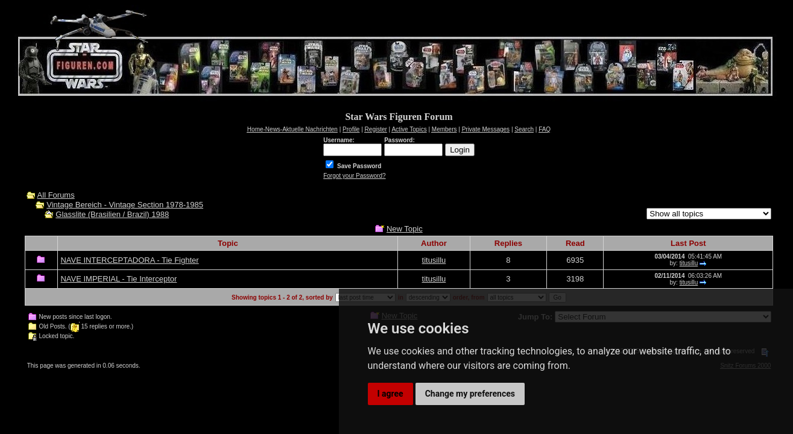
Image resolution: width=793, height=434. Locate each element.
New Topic (405, 228)
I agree (390, 393)
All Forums (56, 195)
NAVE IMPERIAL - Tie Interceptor (118, 278)
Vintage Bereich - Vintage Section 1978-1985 (124, 204)
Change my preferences (470, 393)
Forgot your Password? (354, 175)
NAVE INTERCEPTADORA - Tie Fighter (129, 260)
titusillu (434, 260)
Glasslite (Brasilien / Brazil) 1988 (112, 214)
